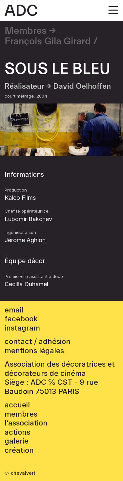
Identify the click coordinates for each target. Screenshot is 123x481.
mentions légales (34, 350)
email (14, 310)
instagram (22, 328)
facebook (21, 318)
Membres (26, 31)
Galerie (17, 441)
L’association (26, 423)
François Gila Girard (48, 41)
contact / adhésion (38, 341)
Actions (17, 432)
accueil (17, 405)
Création (19, 450)
